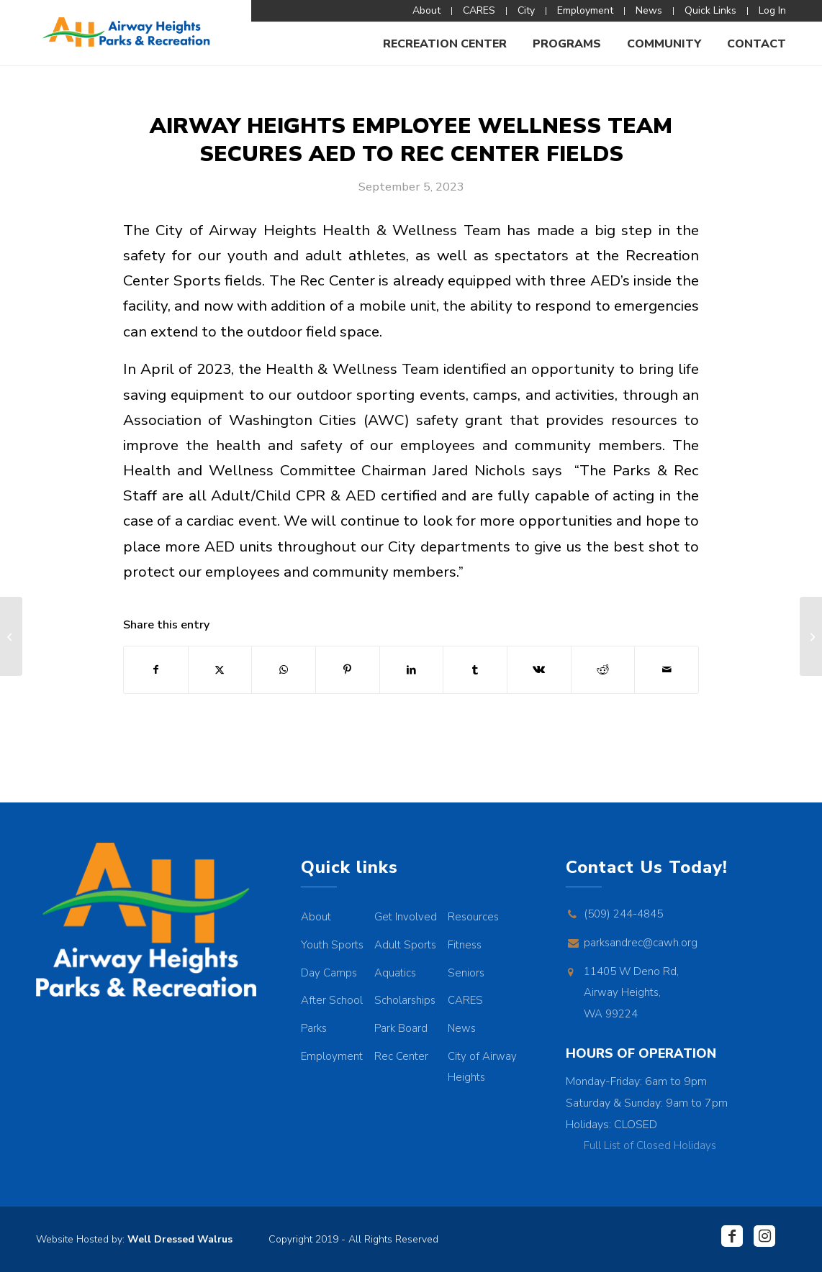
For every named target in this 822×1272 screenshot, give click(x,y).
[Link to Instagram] (764, 1236)
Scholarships (404, 1000)
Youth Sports (332, 945)
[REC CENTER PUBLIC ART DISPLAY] (811, 636)
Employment (332, 1056)
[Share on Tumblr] (475, 669)
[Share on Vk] (539, 669)
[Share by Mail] (666, 669)
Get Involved (405, 917)
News (462, 1028)
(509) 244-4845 (623, 914)
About (316, 917)
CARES (465, 1000)
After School (332, 1000)
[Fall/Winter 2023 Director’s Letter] (11, 636)
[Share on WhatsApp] (283, 669)
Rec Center (401, 1056)
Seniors (466, 973)
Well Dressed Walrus (179, 1239)
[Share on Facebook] (156, 669)
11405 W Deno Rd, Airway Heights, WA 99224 (631, 992)
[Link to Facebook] (732, 1236)
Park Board (401, 1028)
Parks (314, 1028)
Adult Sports (405, 945)
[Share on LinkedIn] (411, 669)
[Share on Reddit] (603, 669)
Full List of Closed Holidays (650, 1145)
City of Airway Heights (482, 1067)
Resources (473, 917)
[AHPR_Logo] (125, 32)
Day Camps (329, 973)
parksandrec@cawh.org (640, 942)
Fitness (465, 945)
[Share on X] (220, 669)
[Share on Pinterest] (347, 669)
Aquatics (395, 973)
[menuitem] (427, 11)
